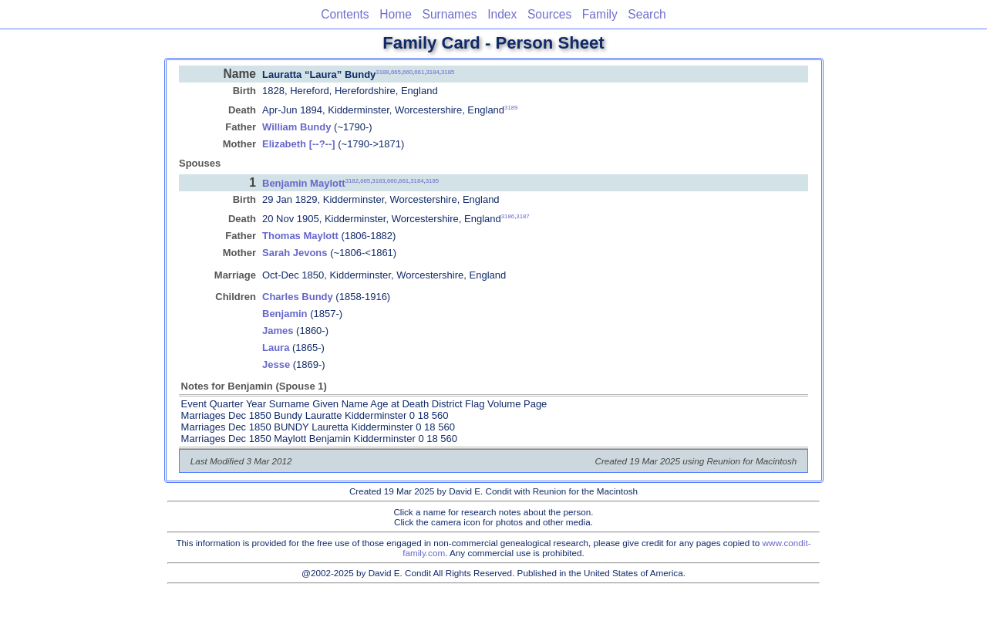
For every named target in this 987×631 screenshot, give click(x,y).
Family (600, 14)
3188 (382, 71)
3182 (352, 180)
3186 (507, 216)
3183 (378, 180)
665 (396, 71)
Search (646, 14)
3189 (510, 107)
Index (502, 14)
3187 (522, 216)
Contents (345, 14)
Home (395, 14)
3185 (447, 71)
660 (408, 71)
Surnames (449, 14)
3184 (432, 71)
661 (419, 71)
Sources (549, 14)
